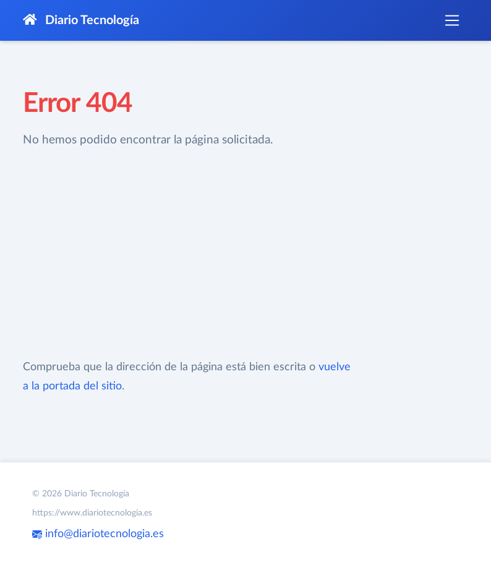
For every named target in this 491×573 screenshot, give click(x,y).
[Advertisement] (187, 254)
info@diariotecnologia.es (98, 534)
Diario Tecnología (81, 20)
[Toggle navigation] (452, 20)
